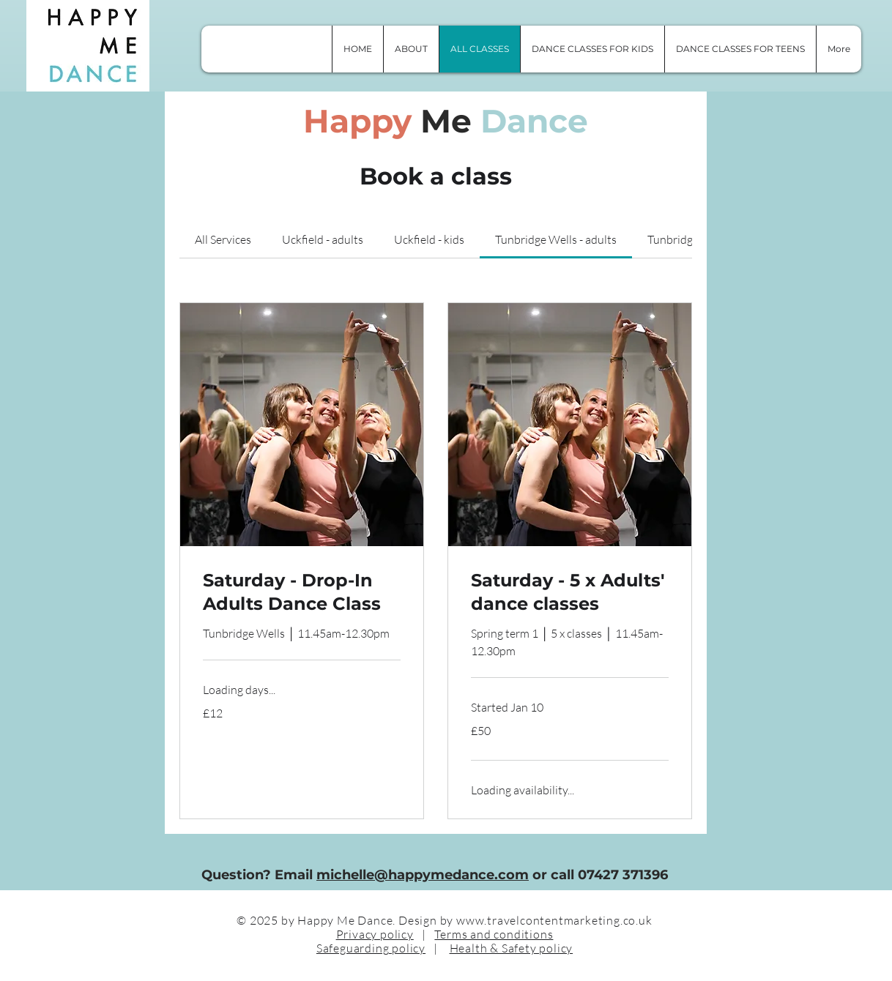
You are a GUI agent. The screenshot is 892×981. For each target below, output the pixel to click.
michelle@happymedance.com (422, 875)
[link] (223, 239)
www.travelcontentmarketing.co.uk (554, 920)
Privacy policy (375, 934)
